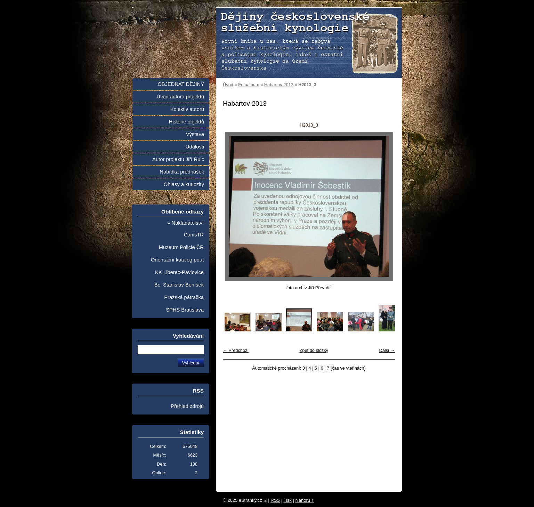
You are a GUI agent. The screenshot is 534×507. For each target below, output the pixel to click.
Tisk (287, 500)
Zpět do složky (313, 350)
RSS (275, 500)
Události (195, 147)
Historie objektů (186, 121)
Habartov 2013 (278, 84)
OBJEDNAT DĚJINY (180, 84)
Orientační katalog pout (177, 260)
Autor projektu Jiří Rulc (178, 159)
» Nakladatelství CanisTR (185, 229)
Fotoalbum (248, 84)
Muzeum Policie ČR (181, 247)
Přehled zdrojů (187, 406)
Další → (387, 350)
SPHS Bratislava (185, 310)
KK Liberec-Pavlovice (179, 272)
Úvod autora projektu (180, 96)
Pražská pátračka (184, 297)
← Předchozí (236, 350)
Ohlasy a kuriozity (184, 184)
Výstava (195, 134)
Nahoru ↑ (304, 500)
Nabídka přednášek (182, 172)
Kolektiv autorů (187, 109)
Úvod (228, 84)
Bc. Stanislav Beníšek (179, 285)
